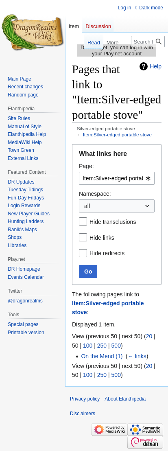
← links (137, 356)
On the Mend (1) (101, 356)
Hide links (101, 237)
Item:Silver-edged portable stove (117, 134)
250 (102, 345)
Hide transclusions (112, 222)
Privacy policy (85, 399)
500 (116, 345)
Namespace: (95, 193)
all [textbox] (87, 206)
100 (87, 345)
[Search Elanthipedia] (148, 41)
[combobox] (117, 178)
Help (155, 66)
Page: (86, 166)
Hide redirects (106, 253)
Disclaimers (82, 413)
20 (149, 336)
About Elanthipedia (125, 399)
